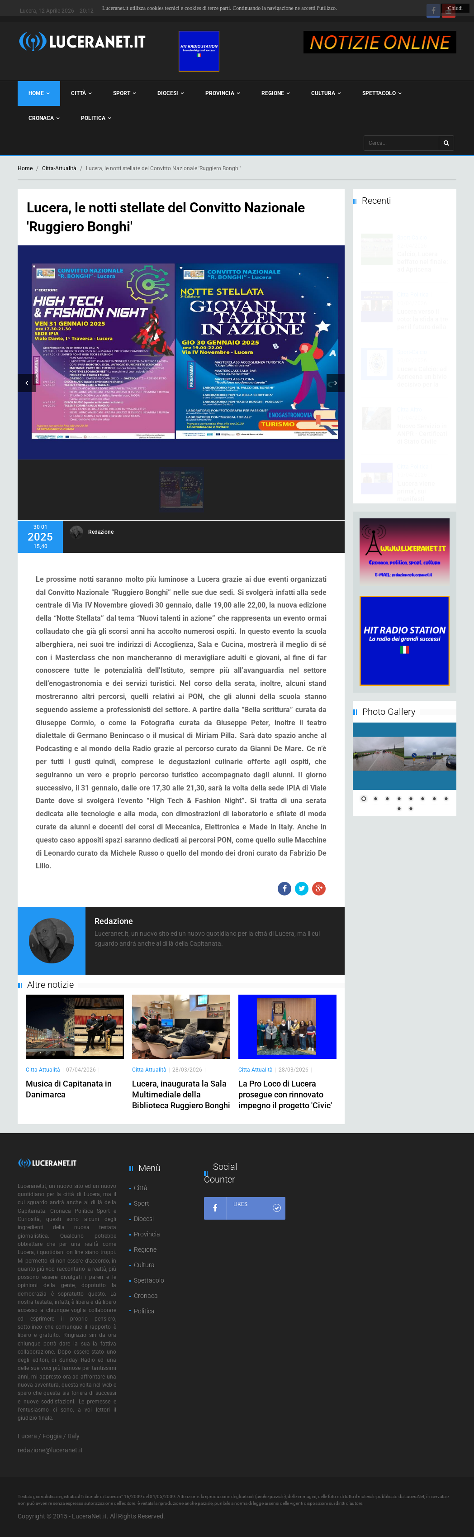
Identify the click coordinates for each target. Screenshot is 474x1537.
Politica (96, 118)
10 (411, 809)
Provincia (222, 93)
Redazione (101, 532)
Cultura (326, 93)
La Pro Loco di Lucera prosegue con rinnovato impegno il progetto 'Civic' (285, 1094)
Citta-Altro (409, 401)
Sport (124, 93)
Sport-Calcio (412, 229)
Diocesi (170, 93)
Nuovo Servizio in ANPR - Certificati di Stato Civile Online (422, 429)
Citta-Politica (413, 286)
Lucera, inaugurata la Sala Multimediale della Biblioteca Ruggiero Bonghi (181, 1094)
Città (81, 93)
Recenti (376, 200)
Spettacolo (381, 93)
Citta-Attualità (59, 168)
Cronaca (43, 118)
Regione (275, 93)
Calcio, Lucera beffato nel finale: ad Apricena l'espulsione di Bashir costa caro (422, 261)
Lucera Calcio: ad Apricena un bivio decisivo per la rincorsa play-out (422, 372)
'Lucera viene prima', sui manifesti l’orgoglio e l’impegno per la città (420, 494)
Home (38, 93)
